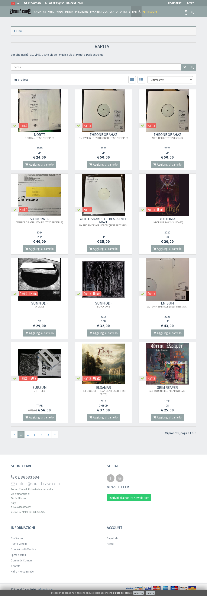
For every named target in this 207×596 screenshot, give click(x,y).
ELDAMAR (103, 390)
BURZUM (39, 388)
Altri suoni (150, 11)
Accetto (138, 593)
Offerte (125, 11)
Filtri (19, 31)
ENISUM (167, 304)
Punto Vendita (19, 544)
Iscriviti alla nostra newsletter (129, 498)
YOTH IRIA (167, 220)
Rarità (136, 11)
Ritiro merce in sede (22, 571)
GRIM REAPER (167, 388)
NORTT (39, 136)
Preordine (81, 11)
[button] (186, 11)
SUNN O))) (39, 304)
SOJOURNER (39, 220)
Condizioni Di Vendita (23, 549)
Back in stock (98, 11)
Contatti (15, 566)
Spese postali (18, 555)
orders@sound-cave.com (35, 483)
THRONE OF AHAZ (103, 136)
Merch (69, 11)
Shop (37, 11)
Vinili (51, 11)
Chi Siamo (17, 538)
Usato (114, 11)
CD (44, 11)
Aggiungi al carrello (39, 164)
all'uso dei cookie (122, 592)
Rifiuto (150, 593)
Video (59, 11)
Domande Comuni (21, 560)
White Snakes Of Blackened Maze (103, 222)
